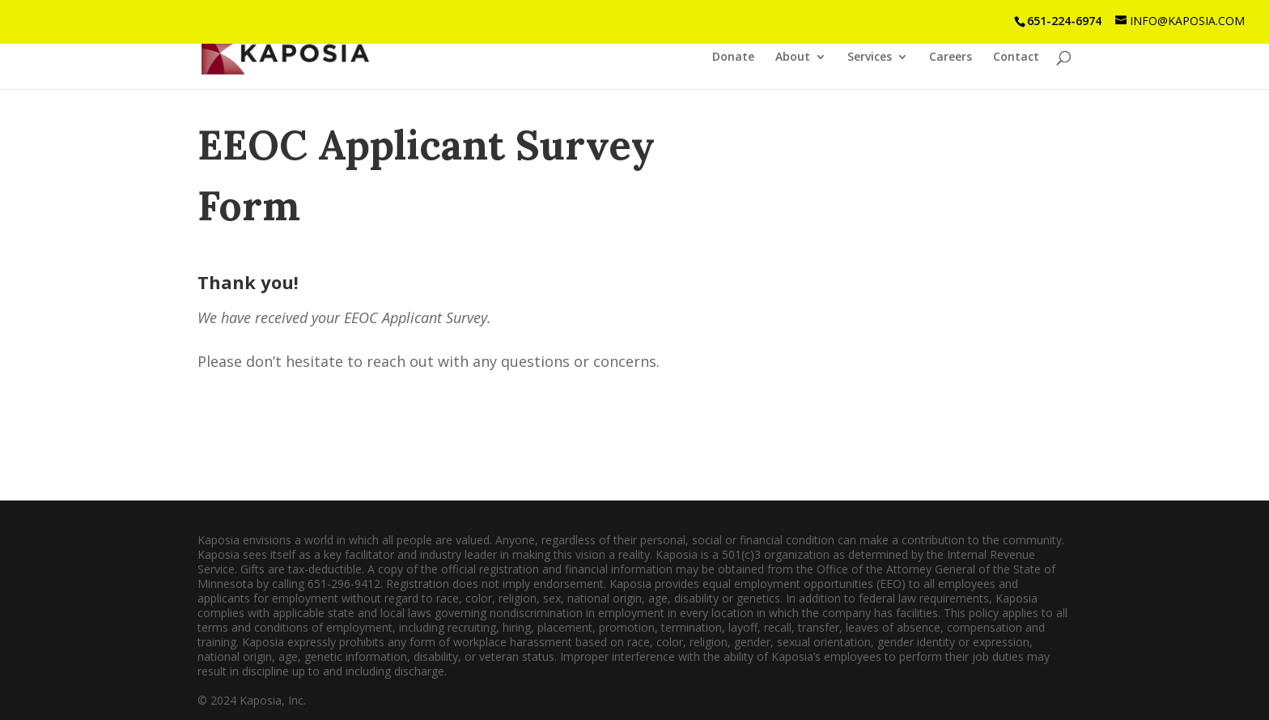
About (792, 57)
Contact (1016, 57)
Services (869, 57)
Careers (950, 57)
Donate (733, 57)
